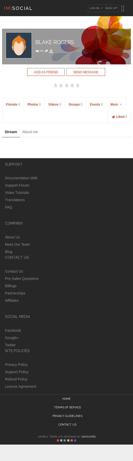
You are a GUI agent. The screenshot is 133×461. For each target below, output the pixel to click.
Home (66, 399)
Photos (34, 104)
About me (30, 132)
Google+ (12, 338)
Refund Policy (16, 379)
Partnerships (15, 293)
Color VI (75, 440)
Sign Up (110, 8)
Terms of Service (67, 407)
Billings (10, 286)
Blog (8, 252)
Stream (11, 132)
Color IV (68, 440)
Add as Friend (46, 72)
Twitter (10, 345)
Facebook (13, 330)
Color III (65, 440)
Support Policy (16, 372)
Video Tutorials (17, 192)
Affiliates (12, 300)
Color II (61, 440)
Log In (94, 8)
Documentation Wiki (21, 178)
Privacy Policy (16, 364)
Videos (54, 104)
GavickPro (89, 436)
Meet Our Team (17, 244)
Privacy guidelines (67, 416)
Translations (15, 200)
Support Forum (17, 185)
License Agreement (20, 386)
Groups (75, 104)
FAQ (8, 207)
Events (96, 104)
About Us (12, 237)
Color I (58, 440)
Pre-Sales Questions (21, 278)
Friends (13, 104)
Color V (72, 440)
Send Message (85, 72)
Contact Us (14, 271)
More (116, 104)
